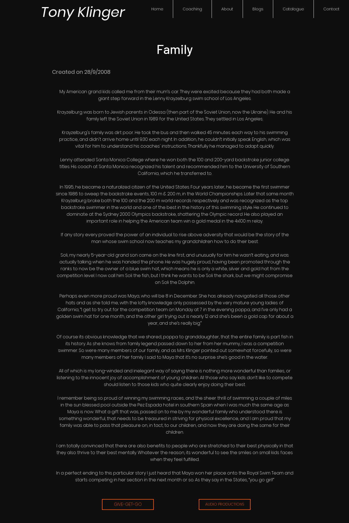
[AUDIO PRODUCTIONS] (225, 504)
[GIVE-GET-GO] (128, 504)
